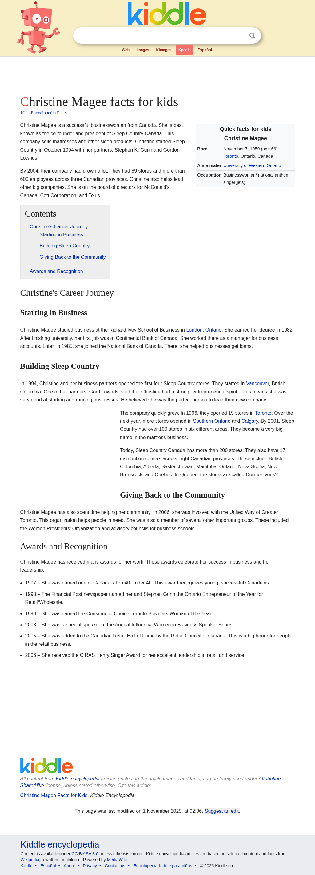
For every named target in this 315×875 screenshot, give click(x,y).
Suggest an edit (222, 811)
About (69, 865)
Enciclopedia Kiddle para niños (162, 865)
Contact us (115, 865)
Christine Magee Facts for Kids (54, 795)
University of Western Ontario (252, 165)
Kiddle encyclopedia (77, 778)
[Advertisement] (157, 74)
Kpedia (184, 50)
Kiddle (27, 865)
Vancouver (257, 383)
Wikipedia (30, 859)
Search (252, 36)
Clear (239, 36)
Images (143, 50)
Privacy (90, 865)
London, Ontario (203, 329)
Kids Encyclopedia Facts (44, 112)
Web (126, 50)
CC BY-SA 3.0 (84, 853)
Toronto (230, 156)
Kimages (163, 50)
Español (204, 50)
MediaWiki (117, 859)
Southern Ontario (211, 421)
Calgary (249, 421)
